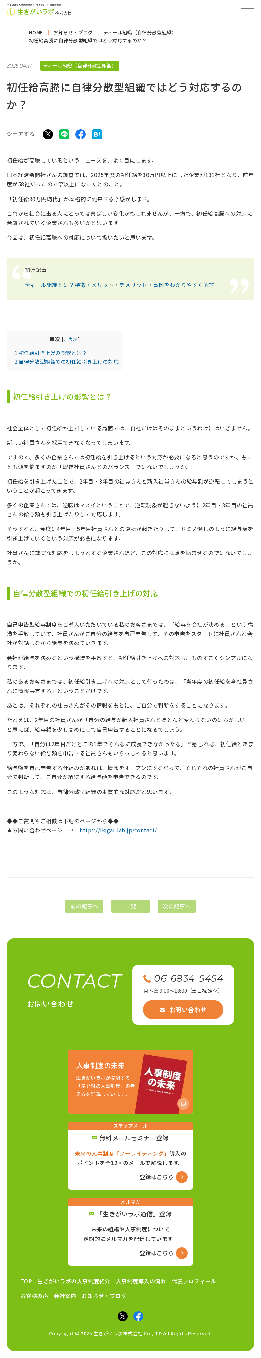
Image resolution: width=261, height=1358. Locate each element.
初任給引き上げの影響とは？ (51, 355)
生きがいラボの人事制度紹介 (73, 1281)
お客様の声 (34, 1295)
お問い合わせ (183, 1009)
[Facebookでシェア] (80, 137)
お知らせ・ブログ (104, 1295)
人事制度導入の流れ (141, 1281)
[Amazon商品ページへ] (130, 1082)
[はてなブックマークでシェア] (97, 137)
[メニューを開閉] (247, 10)
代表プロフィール (194, 1281)
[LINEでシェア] (64, 137)
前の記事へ (84, 913)
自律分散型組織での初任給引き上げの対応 (67, 364)
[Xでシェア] (48, 137)
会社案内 (65, 1295)
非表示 (70, 342)
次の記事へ (177, 913)
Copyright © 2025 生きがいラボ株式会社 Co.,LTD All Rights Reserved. (130, 1333)
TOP (26, 1281)
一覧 (130, 913)
